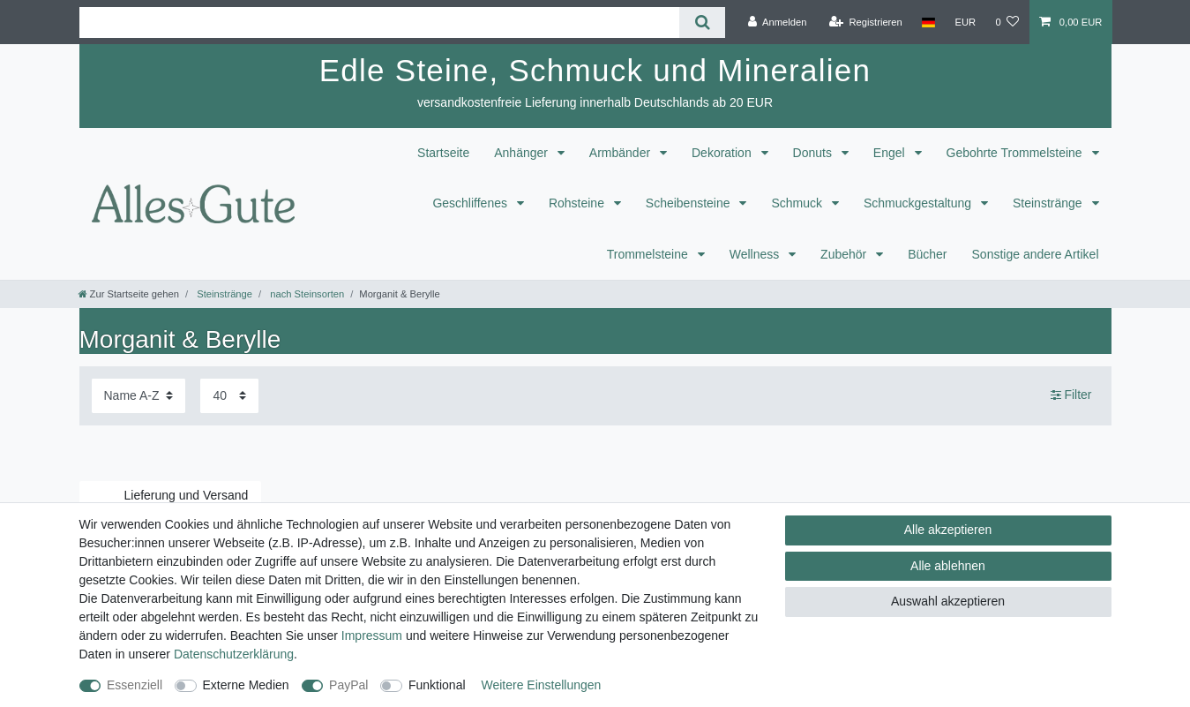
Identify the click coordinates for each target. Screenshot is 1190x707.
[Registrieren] (866, 22)
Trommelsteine (649, 254)
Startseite (443, 153)
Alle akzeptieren (948, 530)
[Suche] (701, 22)
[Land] (928, 22)
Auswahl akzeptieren (948, 601)
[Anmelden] (777, 22)
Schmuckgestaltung (919, 203)
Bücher (927, 254)
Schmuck (798, 203)
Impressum (371, 635)
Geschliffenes (471, 203)
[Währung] (965, 22)
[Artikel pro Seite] (229, 396)
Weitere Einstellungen (541, 685)
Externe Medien (246, 685)
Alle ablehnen (947, 566)
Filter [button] (1071, 395)
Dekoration (723, 153)
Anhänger (522, 153)
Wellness (756, 254)
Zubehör (845, 254)
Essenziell (134, 685)
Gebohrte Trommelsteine (1016, 153)
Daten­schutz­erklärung (234, 654)
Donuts (814, 153)
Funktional (437, 685)
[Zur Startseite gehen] (129, 294)
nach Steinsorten (305, 294)
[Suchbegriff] (379, 22)
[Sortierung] (138, 396)
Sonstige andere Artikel (1035, 254)
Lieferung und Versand (186, 495)
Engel (891, 153)
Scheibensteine (690, 203)
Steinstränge (1049, 203)
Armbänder (621, 153)
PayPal (348, 685)
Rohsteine (578, 203)
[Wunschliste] (1007, 22)
